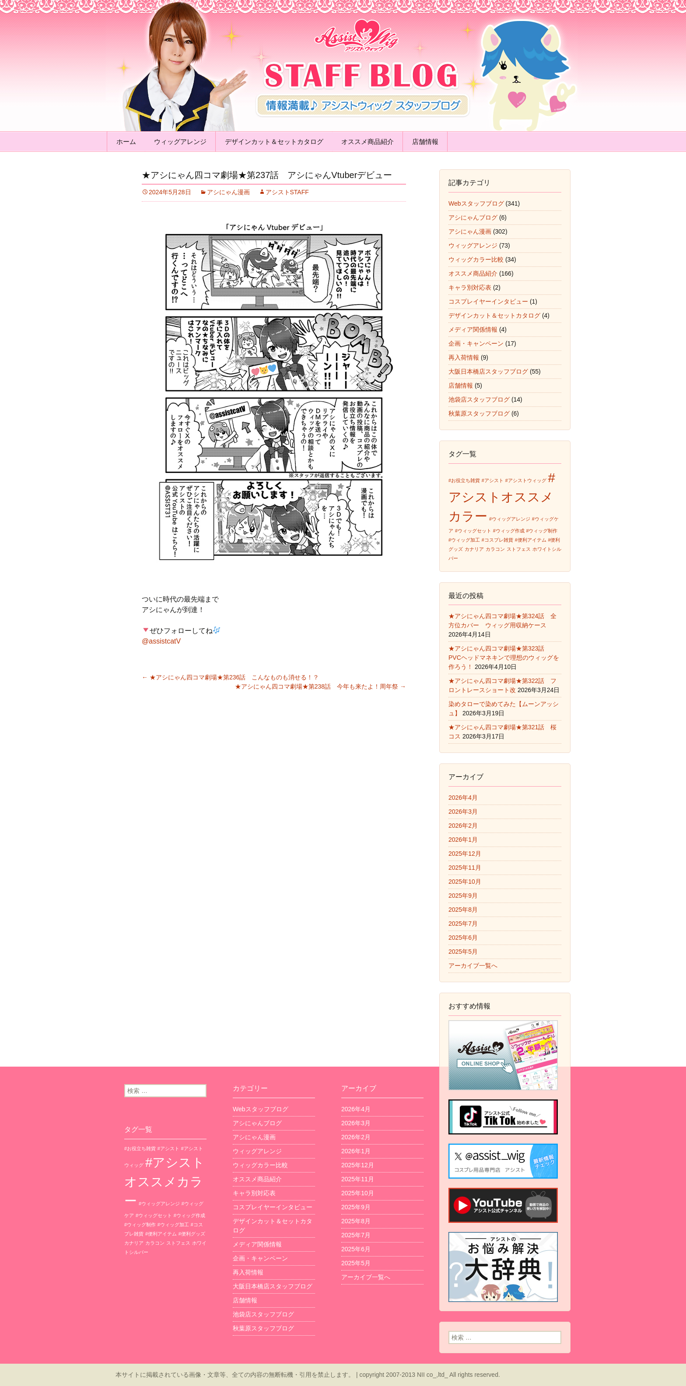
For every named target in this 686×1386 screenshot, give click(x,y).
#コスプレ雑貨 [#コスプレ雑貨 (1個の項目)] (497, 539)
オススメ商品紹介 (367, 141)
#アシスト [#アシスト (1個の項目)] (493, 480)
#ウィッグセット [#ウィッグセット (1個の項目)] (473, 530)
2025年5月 (463, 951)
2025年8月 (463, 909)
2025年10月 (464, 881)
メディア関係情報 (472, 329)
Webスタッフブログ (476, 203)
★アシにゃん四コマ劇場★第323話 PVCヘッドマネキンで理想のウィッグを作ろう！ (503, 657)
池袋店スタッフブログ (479, 399)
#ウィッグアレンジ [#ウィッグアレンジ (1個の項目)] (509, 519)
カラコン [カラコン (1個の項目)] (495, 549)
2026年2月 (463, 825)
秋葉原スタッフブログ (479, 413)
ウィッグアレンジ (180, 141)
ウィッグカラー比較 (476, 259)
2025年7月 (463, 923)
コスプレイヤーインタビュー (488, 301)
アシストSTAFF (287, 192)
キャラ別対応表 (469, 287)
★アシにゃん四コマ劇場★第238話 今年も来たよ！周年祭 (320, 686)
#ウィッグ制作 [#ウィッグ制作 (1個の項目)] (542, 530)
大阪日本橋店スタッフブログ (488, 371)
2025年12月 (464, 853)
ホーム (126, 141)
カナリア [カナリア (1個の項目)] (474, 549)
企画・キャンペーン (476, 343)
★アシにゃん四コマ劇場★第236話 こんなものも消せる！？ (230, 677)
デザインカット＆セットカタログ (274, 141)
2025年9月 (463, 895)
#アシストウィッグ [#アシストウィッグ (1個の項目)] (525, 480)
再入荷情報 (463, 357)
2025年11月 (464, 867)
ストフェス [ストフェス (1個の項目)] (519, 549)
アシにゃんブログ (472, 217)
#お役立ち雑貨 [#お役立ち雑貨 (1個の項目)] (464, 480)
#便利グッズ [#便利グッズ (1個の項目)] (191, 1233)
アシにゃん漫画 (228, 192)
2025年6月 (463, 937)
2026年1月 (463, 839)
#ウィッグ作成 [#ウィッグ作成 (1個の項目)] (509, 530)
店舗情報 (425, 141)
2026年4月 (463, 797)
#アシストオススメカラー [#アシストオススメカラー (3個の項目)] (501, 496)
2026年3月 (463, 811)
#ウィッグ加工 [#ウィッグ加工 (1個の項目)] (464, 539)
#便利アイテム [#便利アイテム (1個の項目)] (530, 539)
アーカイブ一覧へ (472, 965)
